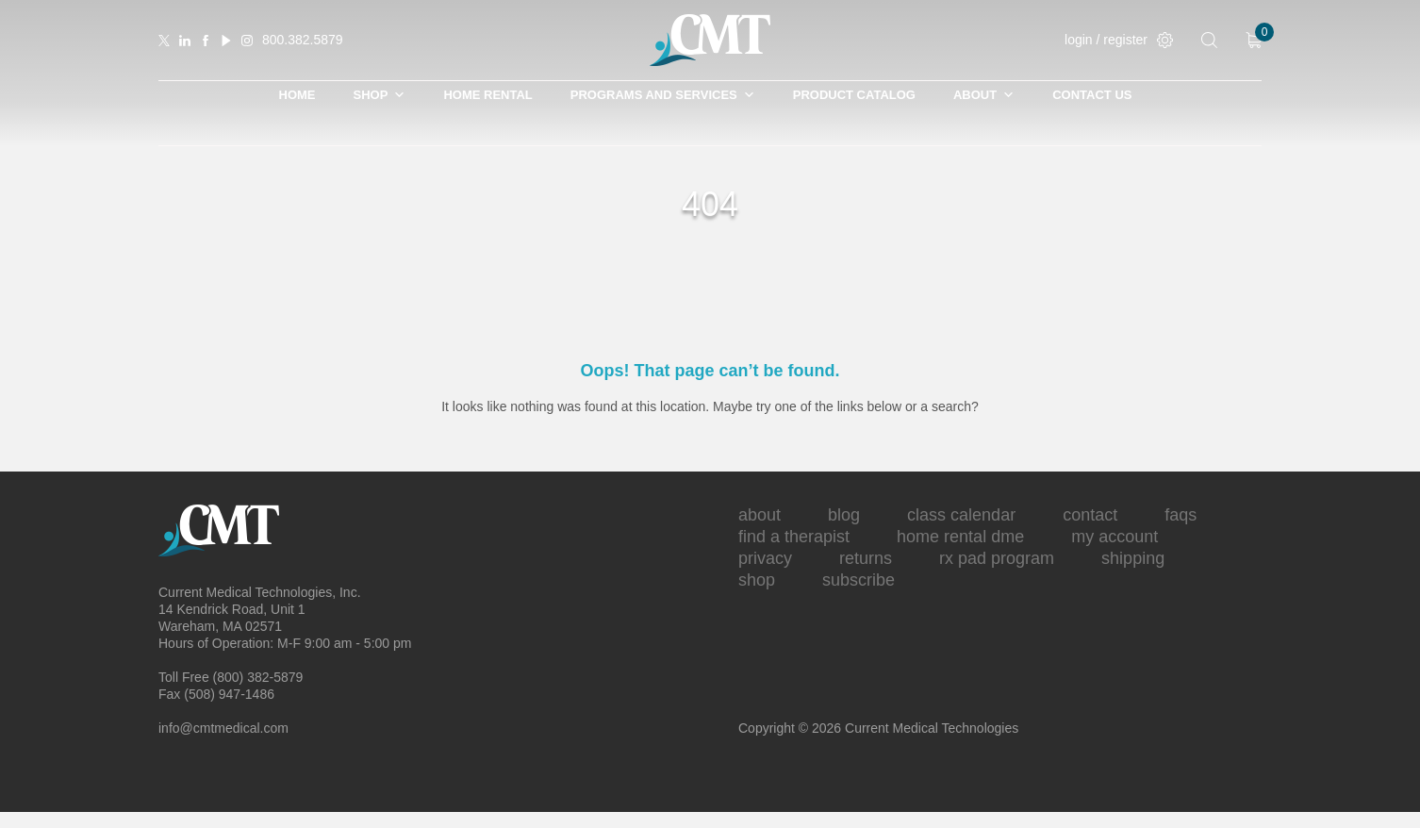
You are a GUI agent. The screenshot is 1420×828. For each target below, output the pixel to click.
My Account (1114, 536)
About (984, 95)
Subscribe (858, 580)
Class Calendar (961, 514)
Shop (756, 580)
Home (297, 95)
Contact (1090, 514)
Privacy (765, 558)
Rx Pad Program (996, 558)
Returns (865, 558)
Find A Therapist (794, 536)
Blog (844, 514)
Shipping (1132, 558)
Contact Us (1091, 95)
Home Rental (487, 95)
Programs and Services (662, 95)
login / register (1119, 40)
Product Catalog (854, 95)
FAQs (1180, 514)
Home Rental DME (960, 536)
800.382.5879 (302, 39)
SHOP (380, 95)
